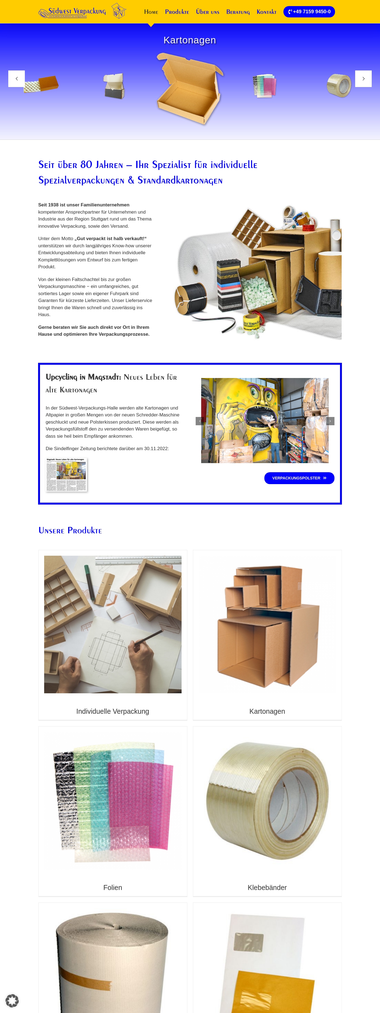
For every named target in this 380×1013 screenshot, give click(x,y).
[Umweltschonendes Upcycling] (66, 460)
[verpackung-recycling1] (265, 380)
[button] (200, 421)
